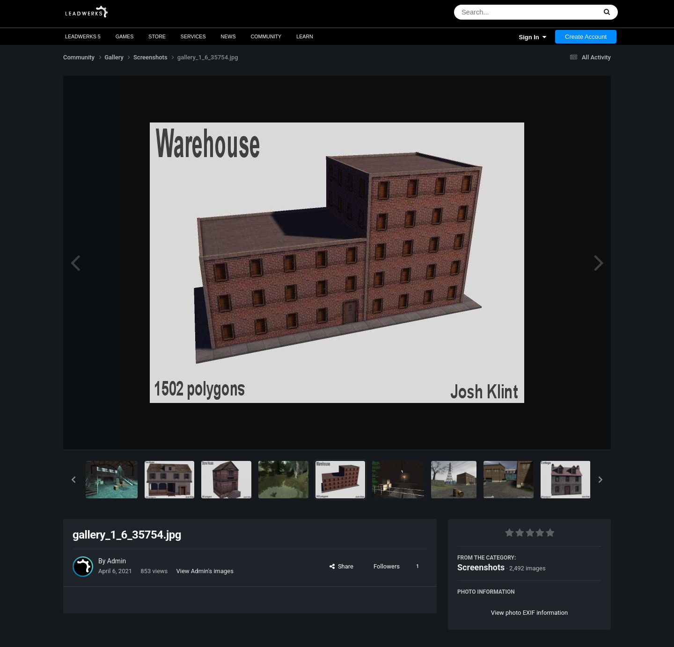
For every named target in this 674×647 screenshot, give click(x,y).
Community (266, 36)
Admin (116, 561)
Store (157, 36)
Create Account (586, 36)
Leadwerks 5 (83, 36)
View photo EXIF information (529, 612)
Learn (304, 36)
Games (125, 36)
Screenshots (481, 567)
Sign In (532, 37)
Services (193, 36)
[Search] (501, 12)
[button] (73, 479)
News (228, 36)
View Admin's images (205, 571)
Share (341, 566)
